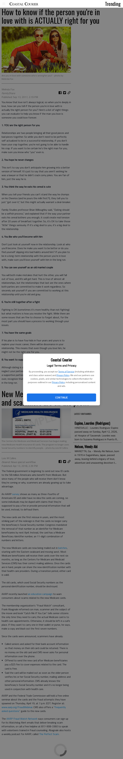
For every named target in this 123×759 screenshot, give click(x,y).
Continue (61, 397)
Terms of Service (66, 371)
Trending (113, 3)
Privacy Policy (63, 375)
